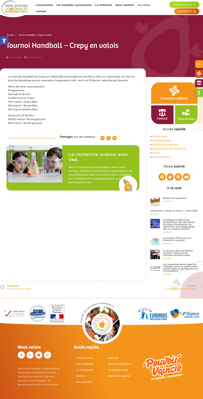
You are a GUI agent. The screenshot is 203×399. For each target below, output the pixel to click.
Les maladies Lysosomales (74, 4)
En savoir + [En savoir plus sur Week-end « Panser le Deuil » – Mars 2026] (154, 214)
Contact (41, 11)
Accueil (11, 35)
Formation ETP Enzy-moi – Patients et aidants (178, 239)
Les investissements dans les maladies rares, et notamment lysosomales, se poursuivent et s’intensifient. (180, 267)
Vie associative (34, 57)
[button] (4, 40)
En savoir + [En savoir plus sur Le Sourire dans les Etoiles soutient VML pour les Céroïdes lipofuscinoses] (167, 258)
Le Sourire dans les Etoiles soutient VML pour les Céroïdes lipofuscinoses (178, 253)
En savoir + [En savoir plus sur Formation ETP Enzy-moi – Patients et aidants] (167, 243)
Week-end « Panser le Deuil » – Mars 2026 (174, 210)
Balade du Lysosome (175, 198)
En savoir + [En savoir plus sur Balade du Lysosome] (167, 201)
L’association (44, 4)
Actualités (143, 4)
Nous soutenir (124, 4)
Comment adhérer (174, 98)
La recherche (103, 4)
